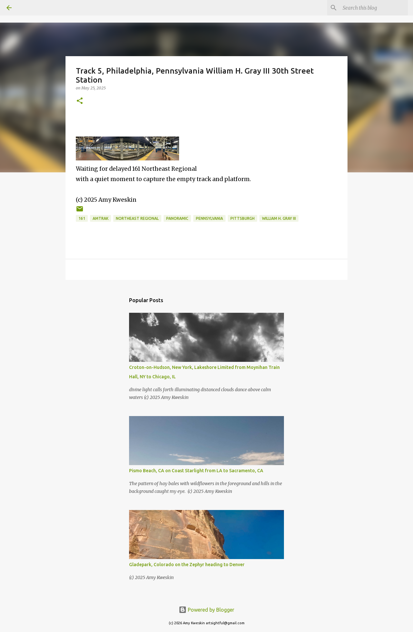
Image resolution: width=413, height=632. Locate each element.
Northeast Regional (137, 218)
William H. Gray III (279, 218)
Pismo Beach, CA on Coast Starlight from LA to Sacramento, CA (196, 470)
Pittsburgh (242, 218)
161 (81, 218)
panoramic (177, 218)
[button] (80, 101)
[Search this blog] (374, 7)
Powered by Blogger (206, 610)
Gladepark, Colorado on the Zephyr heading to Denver (187, 564)
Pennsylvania (209, 218)
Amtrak (100, 218)
